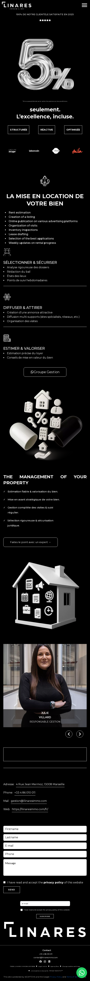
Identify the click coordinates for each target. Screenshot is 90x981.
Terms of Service (74, 977)
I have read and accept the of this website (45, 882)
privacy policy (54, 882)
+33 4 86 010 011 (24, 792)
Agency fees (54, 966)
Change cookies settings (71, 966)
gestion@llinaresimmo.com (29, 800)
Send (11, 890)
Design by (56, 970)
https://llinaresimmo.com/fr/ (30, 809)
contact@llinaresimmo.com (46, 957)
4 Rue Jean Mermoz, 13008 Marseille (40, 784)
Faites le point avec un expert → (30, 542)
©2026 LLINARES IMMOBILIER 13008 (22, 966)
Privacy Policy (56, 977)
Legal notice (42, 966)
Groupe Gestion (45, 372)
